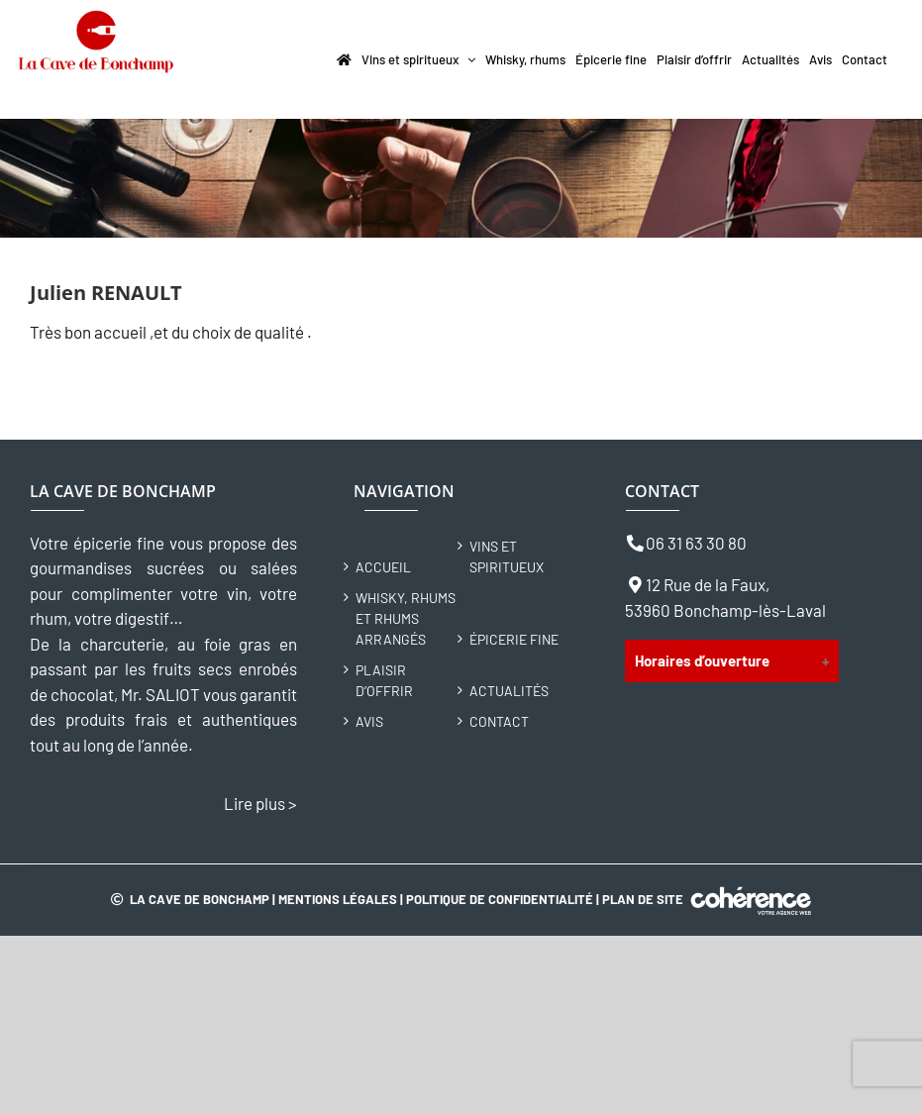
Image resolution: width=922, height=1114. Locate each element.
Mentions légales (337, 899)
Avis (369, 721)
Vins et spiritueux (506, 556)
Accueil (383, 566)
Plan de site (642, 899)
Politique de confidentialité (499, 899)
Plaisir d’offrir (384, 680)
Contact (499, 721)
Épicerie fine (514, 639)
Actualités (509, 690)
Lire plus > (260, 803)
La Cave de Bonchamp (199, 899)
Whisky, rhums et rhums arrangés (406, 618)
